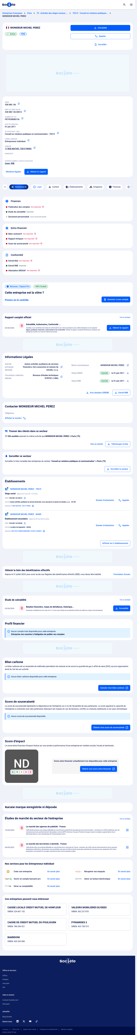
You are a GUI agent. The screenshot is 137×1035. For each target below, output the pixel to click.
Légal (37, 186)
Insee (7, 163)
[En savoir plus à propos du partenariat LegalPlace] (53, 871)
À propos (5, 1029)
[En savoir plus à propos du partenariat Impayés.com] (124, 871)
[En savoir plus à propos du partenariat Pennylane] (124, 878)
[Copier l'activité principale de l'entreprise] (61, 367)
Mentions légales (13, 172)
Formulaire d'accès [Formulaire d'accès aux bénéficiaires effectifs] (121, 574)
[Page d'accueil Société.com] (8, 4)
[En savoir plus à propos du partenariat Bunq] (53, 878)
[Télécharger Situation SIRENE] (127, 373)
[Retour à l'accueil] (67, 961)
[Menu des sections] (4, 186)
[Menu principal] (131, 5)
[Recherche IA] (18, 186)
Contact (53, 186)
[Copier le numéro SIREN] (18, 103)
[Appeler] (100, 36)
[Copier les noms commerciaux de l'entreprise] (127, 365)
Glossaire (6, 1004)
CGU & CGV (16, 1029)
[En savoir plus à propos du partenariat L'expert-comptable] (53, 886)
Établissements (74, 186)
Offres (4, 976)
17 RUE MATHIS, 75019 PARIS (18, 149)
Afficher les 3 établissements (115, 543)
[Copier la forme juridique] (28, 140)
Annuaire (5, 983)
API (3, 987)
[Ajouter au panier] (118, 328)
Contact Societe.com (10, 1000)
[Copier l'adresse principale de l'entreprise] (34, 147)
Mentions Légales (66, 1029)
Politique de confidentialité (48, 1029)
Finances (115, 186)
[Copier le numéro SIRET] (24, 111)
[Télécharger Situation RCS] (127, 381)
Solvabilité (100, 27)
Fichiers (5, 979)
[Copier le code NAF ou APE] (57, 133)
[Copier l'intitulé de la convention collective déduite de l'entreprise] (61, 376)
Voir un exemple (125, 317)
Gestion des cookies (29, 1029)
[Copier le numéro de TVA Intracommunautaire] (22, 118)
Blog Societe (7, 1017)
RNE (12, 163)
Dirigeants (95, 186)
